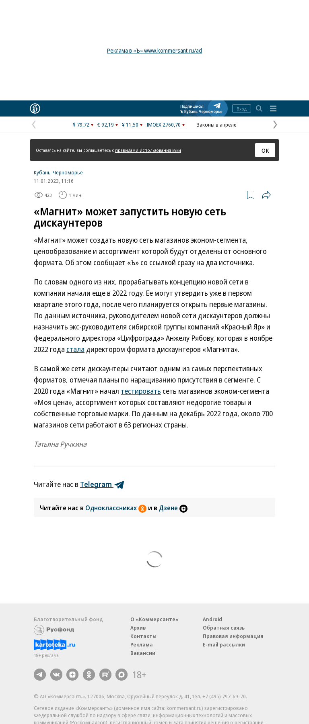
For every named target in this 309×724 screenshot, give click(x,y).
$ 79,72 (81, 124)
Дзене (173, 507)
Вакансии (142, 653)
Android (212, 619)
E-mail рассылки (224, 644)
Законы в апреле (217, 124)
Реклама (141, 644)
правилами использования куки (148, 150)
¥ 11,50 (130, 124)
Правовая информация (233, 636)
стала (75, 349)
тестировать (141, 391)
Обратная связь (224, 627)
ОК (265, 150)
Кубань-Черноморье (58, 172)
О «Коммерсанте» (154, 619)
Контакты (143, 636)
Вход (242, 109)
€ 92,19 (105, 124)
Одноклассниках (116, 507)
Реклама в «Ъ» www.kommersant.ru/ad (154, 50)
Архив (138, 627)
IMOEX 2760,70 (163, 124)
